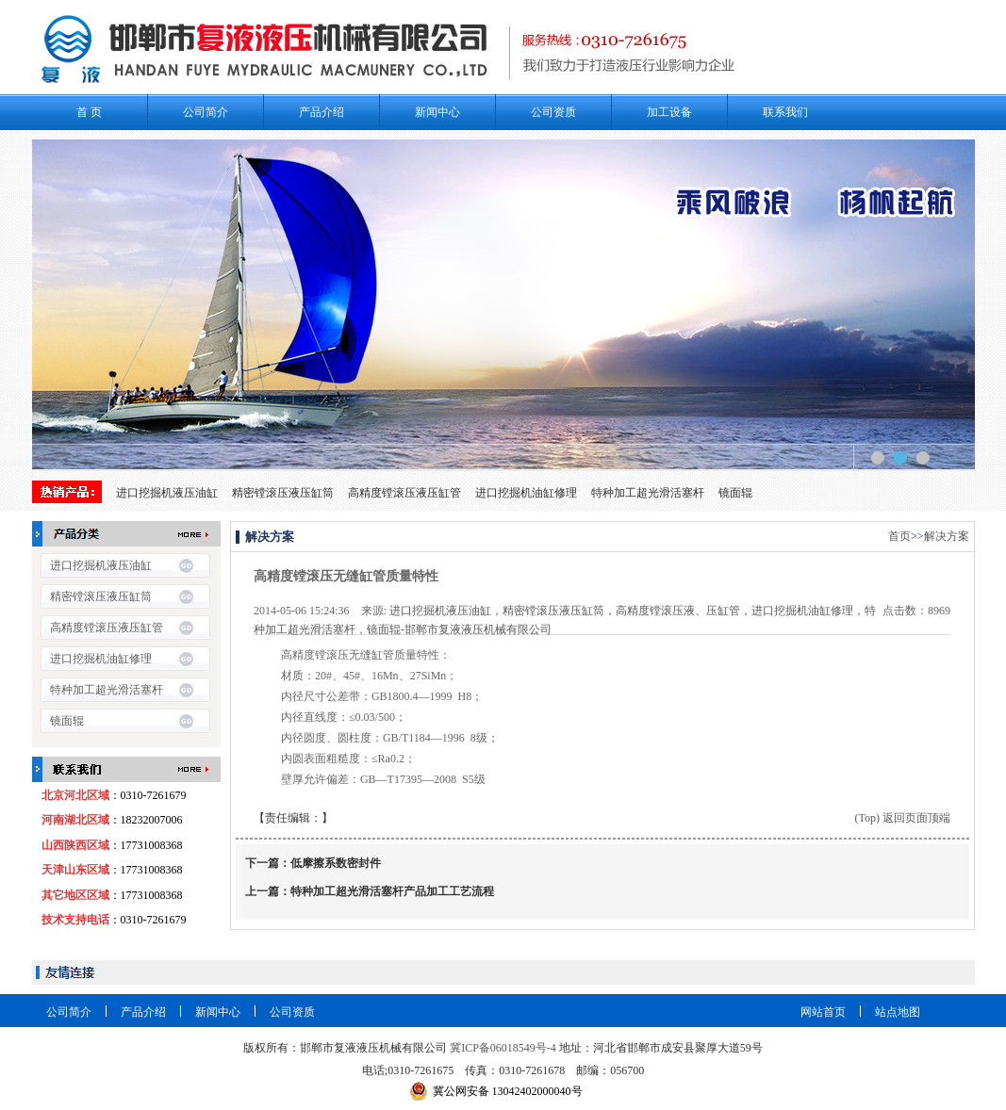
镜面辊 (735, 492)
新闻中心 (437, 112)
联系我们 (785, 112)
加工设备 (669, 112)
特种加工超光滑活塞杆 (647, 492)
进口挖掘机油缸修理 (526, 492)
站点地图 (897, 1012)
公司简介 (205, 112)
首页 (899, 536)
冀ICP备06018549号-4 (503, 1047)
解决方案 (946, 536)
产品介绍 (321, 112)
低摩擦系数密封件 (335, 863)
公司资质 (553, 112)
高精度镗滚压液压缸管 (404, 492)
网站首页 (823, 1012)
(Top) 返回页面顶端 (902, 817)
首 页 (89, 112)
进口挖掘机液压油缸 (167, 492)
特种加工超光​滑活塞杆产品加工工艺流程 (392, 891)
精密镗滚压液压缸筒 (283, 492)
